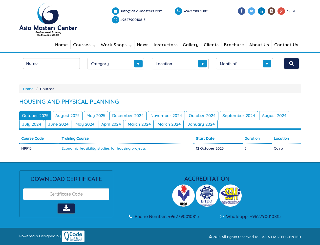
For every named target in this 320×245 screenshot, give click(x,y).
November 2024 (166, 115)
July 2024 (31, 124)
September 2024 (238, 115)
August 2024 (274, 115)
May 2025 (96, 115)
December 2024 (128, 115)
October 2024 (202, 115)
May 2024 (85, 124)
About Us (259, 44)
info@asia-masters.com (141, 11)
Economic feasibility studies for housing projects (104, 148)
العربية (292, 11)
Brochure (234, 44)
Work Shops (114, 44)
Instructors (166, 44)
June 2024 (58, 124)
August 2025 (67, 115)
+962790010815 (133, 19)
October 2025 (35, 115)
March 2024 (139, 124)
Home (61, 44)
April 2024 (111, 124)
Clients (211, 44)
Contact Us (286, 44)
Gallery (191, 44)
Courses (82, 44)
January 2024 (201, 124)
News (143, 44)
